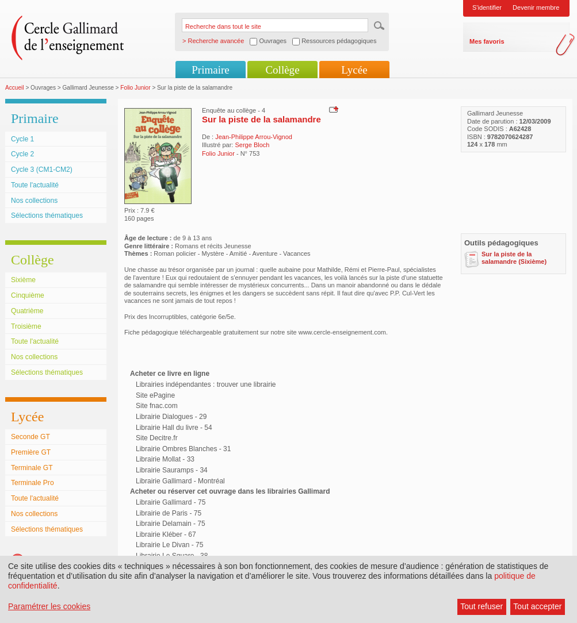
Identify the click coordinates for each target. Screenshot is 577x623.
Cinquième (27, 295)
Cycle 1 (22, 139)
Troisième (26, 326)
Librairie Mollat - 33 (165, 459)
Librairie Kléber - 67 (166, 534)
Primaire (210, 70)
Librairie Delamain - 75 (170, 524)
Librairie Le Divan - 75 (169, 545)
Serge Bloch (252, 144)
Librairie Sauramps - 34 (172, 470)
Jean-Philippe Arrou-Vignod (253, 136)
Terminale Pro (32, 483)
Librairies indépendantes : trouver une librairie (206, 384)
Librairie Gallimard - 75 (170, 502)
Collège (282, 70)
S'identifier (487, 7)
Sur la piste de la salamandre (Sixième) (514, 258)
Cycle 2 (22, 154)
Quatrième (27, 311)
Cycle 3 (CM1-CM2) (41, 170)
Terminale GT (32, 468)
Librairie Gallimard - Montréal (180, 481)
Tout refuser (481, 606)
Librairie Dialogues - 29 (171, 417)
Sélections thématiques (47, 215)
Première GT (31, 452)
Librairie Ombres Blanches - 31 (183, 449)
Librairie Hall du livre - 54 (174, 428)
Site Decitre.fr (157, 438)
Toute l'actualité (35, 185)
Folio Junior (135, 87)
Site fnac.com (157, 406)
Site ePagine (155, 395)
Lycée (354, 70)
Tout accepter (537, 606)
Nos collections (34, 201)
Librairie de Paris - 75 (168, 513)
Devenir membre (536, 7)
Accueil (14, 87)
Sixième (23, 280)
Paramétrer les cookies (49, 606)
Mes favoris (487, 41)
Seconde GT (30, 437)
